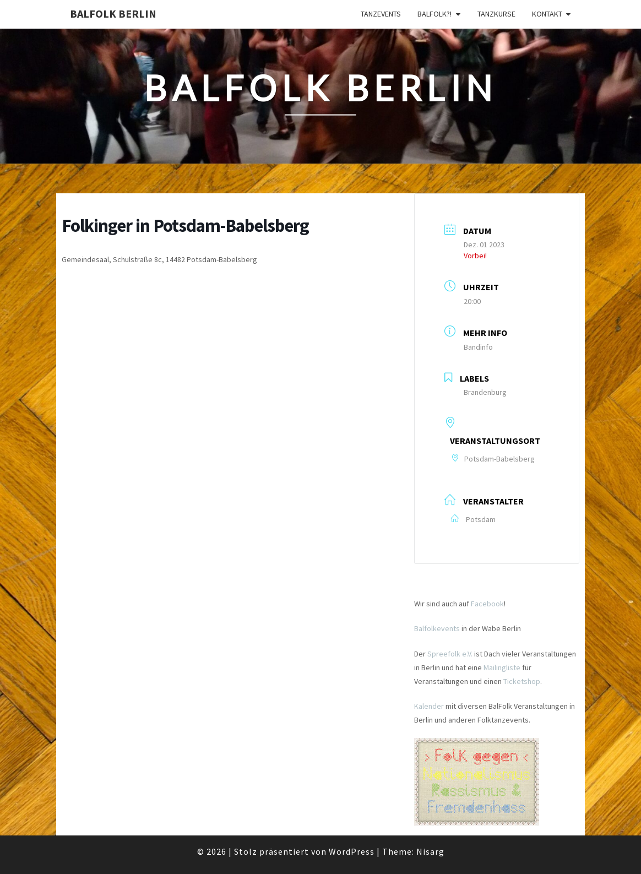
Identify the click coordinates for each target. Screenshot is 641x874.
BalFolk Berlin (113, 13)
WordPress (351, 851)
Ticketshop (521, 681)
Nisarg (430, 851)
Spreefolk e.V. (449, 654)
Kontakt (547, 14)
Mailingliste (502, 667)
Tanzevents (381, 14)
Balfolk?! (434, 14)
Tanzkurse (496, 14)
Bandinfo (478, 347)
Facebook (487, 604)
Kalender (429, 706)
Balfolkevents (437, 628)
